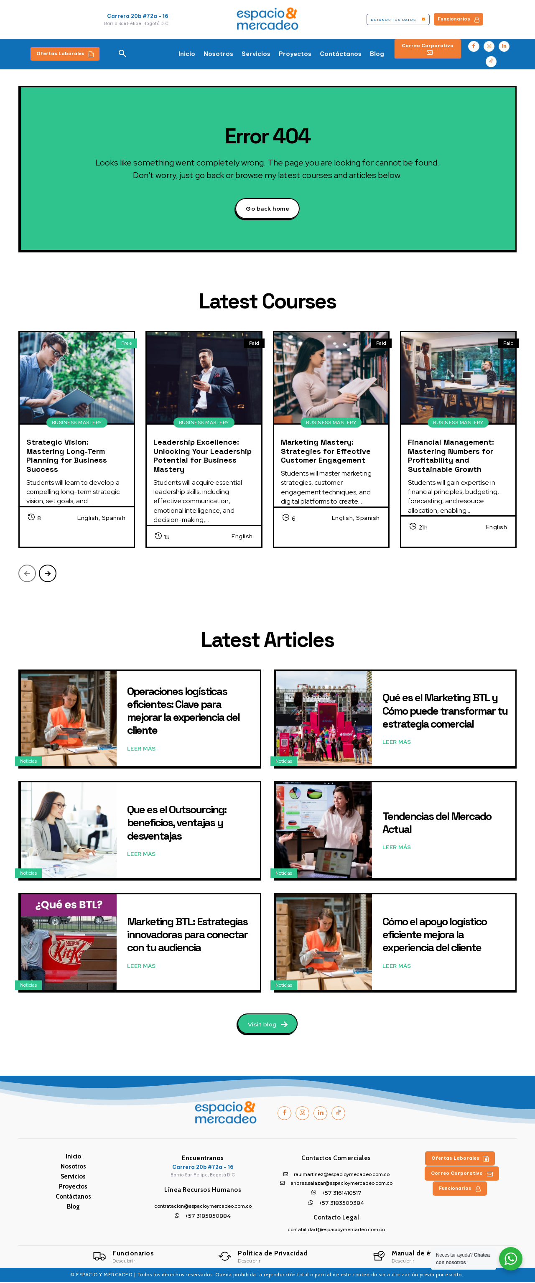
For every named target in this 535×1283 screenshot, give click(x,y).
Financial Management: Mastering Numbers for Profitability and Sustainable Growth (451, 456)
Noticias (28, 762)
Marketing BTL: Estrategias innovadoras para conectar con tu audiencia (187, 935)
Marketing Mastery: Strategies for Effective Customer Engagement (326, 452)
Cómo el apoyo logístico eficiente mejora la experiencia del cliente (434, 935)
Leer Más (141, 749)
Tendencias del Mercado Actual (436, 823)
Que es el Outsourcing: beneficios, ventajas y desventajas (176, 823)
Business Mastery (77, 423)
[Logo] (123, 1257)
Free (126, 343)
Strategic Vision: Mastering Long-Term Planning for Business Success (66, 456)
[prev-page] (27, 574)
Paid (254, 343)
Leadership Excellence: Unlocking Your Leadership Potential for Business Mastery (202, 456)
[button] (122, 54)
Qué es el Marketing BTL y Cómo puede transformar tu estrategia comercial (444, 711)
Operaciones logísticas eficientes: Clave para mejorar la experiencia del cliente (183, 711)
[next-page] (47, 574)
